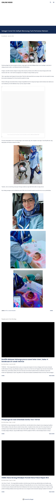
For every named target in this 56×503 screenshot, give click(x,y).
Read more (51, 375)
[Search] (50, 2)
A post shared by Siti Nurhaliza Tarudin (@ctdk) (16, 134)
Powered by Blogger (28, 499)
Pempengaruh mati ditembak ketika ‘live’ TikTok (21, 419)
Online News (7, 2)
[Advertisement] (28, 16)
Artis (6, 310)
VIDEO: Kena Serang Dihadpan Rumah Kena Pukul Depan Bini (25, 478)
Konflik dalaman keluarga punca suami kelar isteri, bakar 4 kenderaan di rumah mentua (25, 360)
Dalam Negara (12, 310)
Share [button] (51, 310)
